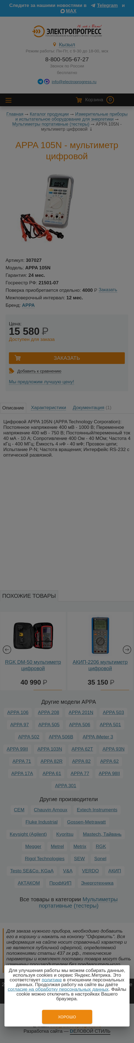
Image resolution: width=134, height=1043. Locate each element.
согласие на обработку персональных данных (58, 989)
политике (52, 980)
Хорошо (67, 1017)
